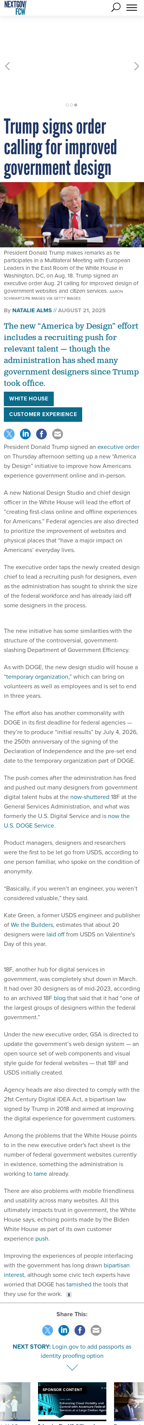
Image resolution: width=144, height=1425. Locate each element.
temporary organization (37, 642)
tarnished (78, 1250)
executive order (118, 412)
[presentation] (7, 1381)
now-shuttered (89, 762)
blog (60, 963)
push (41, 1204)
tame (40, 1139)
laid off (55, 900)
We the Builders (32, 890)
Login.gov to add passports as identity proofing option (86, 1317)
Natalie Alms (32, 276)
